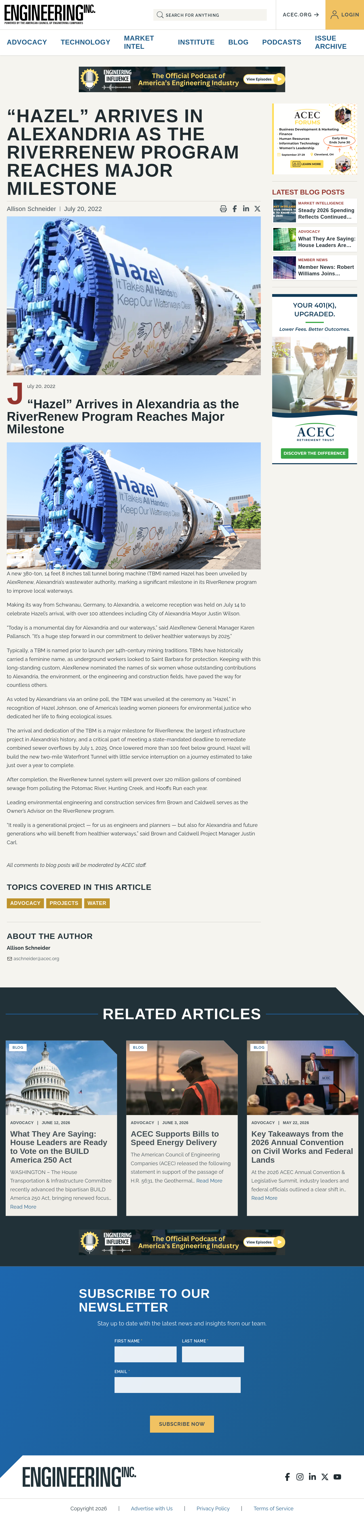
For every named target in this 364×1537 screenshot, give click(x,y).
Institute (196, 42)
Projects (64, 903)
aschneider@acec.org (33, 959)
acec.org (301, 15)
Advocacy (27, 42)
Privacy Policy (213, 1504)
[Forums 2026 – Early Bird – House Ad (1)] (314, 139)
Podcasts (281, 42)
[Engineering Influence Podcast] (182, 79)
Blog (238, 42)
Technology (85, 42)
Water (97, 903)
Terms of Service (274, 1504)
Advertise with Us (152, 1504)
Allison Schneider (31, 208)
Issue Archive (331, 42)
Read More (23, 1207)
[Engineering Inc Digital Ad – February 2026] (314, 379)
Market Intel (139, 42)
